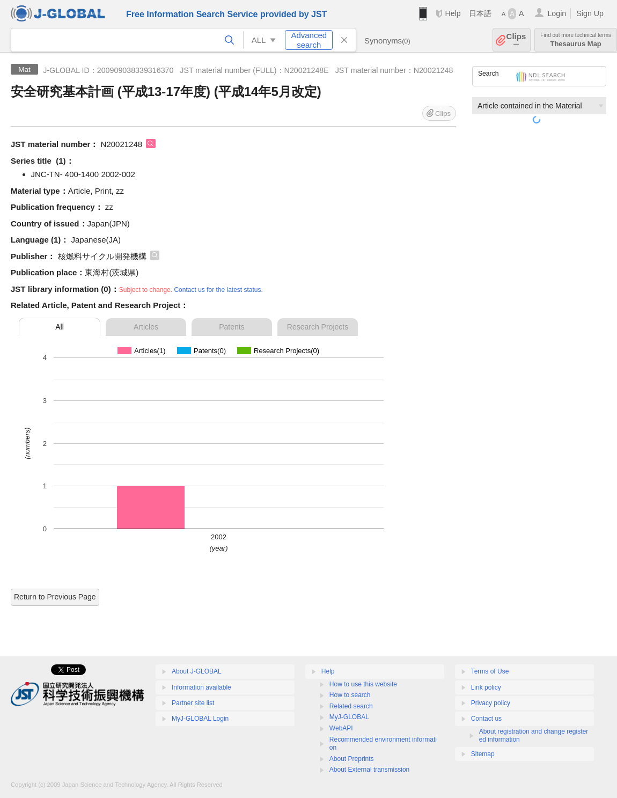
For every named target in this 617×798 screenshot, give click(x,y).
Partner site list (193, 703)
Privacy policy (490, 703)
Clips (516, 40)
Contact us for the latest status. (218, 290)
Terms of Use (490, 671)
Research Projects (317, 327)
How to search (350, 695)
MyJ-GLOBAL (349, 717)
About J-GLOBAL (197, 671)
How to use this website (363, 684)
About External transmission (369, 769)
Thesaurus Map (575, 40)
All (59, 327)
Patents (231, 327)
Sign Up (590, 13)
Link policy (486, 687)
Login (556, 13)
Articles (146, 327)
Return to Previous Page (55, 596)
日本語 (480, 13)
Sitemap (483, 754)
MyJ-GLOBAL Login (200, 718)
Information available (201, 687)
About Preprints (351, 759)
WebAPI (341, 728)
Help (452, 13)
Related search (351, 706)
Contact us (486, 718)
